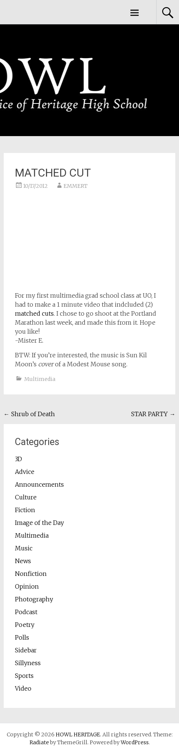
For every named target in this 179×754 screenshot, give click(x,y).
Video (23, 688)
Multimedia (39, 379)
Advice (24, 471)
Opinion (27, 586)
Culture (26, 497)
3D (18, 459)
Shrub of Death (29, 414)
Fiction (25, 510)
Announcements (39, 484)
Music (24, 548)
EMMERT (75, 186)
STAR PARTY (153, 414)
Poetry (24, 624)
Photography (34, 599)
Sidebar (26, 650)
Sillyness (28, 663)
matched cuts (34, 313)
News (23, 561)
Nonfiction (31, 573)
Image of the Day (39, 522)
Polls (22, 637)
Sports (24, 675)
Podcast (26, 612)
